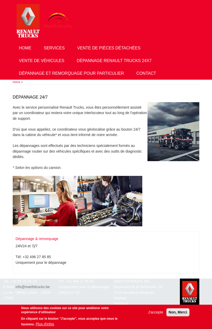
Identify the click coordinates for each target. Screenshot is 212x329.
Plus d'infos (45, 325)
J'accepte (155, 313)
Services (54, 48)
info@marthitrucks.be (33, 287)
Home (25, 48)
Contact (146, 73)
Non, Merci (178, 313)
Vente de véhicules (41, 60)
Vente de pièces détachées (108, 48)
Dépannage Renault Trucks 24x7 (114, 60)
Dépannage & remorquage (37, 239)
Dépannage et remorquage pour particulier (71, 73)
